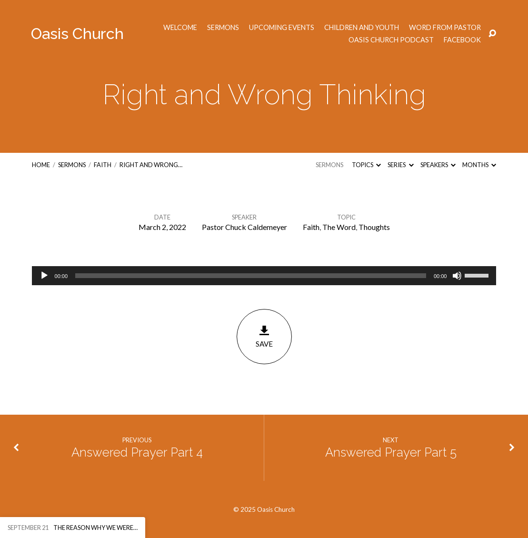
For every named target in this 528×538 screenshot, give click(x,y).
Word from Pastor (445, 27)
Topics (366, 165)
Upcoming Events (281, 27)
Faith (102, 165)
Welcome (180, 27)
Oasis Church (77, 33)
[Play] (44, 275)
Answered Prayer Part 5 (391, 452)
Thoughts (374, 226)
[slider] (250, 275)
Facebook (462, 40)
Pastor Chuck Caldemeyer (244, 226)
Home (41, 165)
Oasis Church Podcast (391, 40)
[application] (264, 275)
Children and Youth (361, 27)
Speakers (438, 165)
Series (400, 165)
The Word (339, 226)
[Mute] (457, 275)
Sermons (223, 27)
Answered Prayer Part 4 (137, 452)
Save (264, 336)
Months (479, 165)
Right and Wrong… (151, 165)
